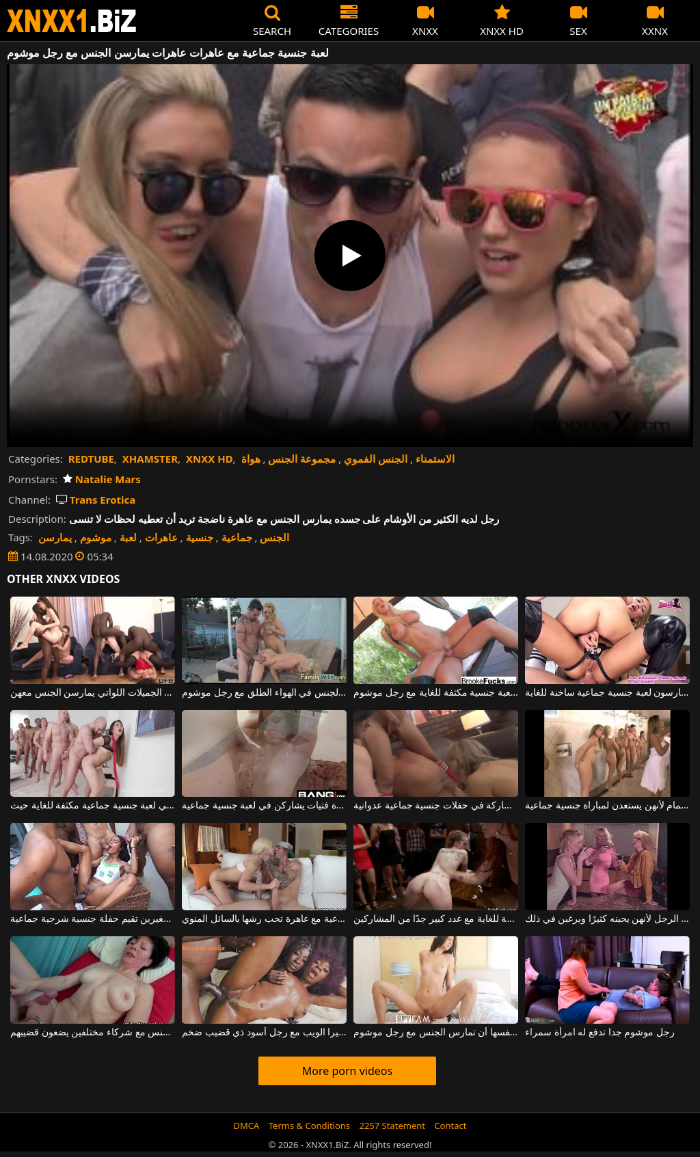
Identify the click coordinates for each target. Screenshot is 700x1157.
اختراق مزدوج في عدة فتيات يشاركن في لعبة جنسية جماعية (264, 805)
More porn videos (347, 1070)
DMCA (247, 1125)
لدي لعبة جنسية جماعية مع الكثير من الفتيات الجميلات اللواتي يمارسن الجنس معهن (92, 693)
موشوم (95, 537)
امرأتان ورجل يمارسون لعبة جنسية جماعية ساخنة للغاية (607, 693)
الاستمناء (435, 458)
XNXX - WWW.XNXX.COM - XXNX (72, 21)
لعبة (128, 537)
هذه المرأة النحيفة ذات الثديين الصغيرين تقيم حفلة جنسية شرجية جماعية (92, 919)
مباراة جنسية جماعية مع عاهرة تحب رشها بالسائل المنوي (264, 919)
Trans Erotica (95, 499)
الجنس (274, 537)
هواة (250, 458)
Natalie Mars (102, 479)
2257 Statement (392, 1125)
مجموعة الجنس (302, 458)
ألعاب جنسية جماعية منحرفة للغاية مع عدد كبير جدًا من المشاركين (435, 919)
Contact (450, 1125)
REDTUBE (91, 458)
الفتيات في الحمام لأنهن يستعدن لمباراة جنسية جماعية (607, 805)
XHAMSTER (150, 458)
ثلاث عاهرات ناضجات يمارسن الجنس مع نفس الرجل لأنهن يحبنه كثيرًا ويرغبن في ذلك (607, 919)
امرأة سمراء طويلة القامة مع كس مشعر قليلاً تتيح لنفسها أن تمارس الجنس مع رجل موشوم (435, 1032)
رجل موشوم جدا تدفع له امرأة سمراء (600, 1032)
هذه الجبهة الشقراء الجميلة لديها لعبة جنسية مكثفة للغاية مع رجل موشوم (435, 693)
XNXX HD (209, 458)
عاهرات (161, 537)
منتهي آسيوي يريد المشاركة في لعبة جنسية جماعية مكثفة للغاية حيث (92, 805)
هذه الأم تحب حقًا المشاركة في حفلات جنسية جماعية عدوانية (435, 805)
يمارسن (55, 537)
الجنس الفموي (375, 458)
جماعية (236, 537)
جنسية (199, 537)
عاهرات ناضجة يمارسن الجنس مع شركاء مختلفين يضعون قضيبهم (92, 1032)
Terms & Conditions (309, 1125)
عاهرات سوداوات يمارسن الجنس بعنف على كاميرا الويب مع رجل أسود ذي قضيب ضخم (264, 1032)
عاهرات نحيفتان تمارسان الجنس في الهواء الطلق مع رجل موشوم (264, 693)
